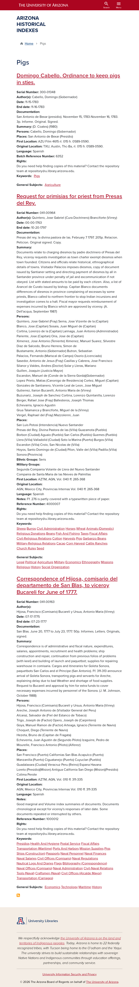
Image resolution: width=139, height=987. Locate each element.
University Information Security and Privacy (69, 974)
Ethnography (91, 562)
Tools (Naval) (25, 873)
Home (29, 44)
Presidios (23, 844)
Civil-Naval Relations (98, 868)
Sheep (21, 529)
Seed (40, 548)
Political (30, 562)
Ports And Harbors (66, 849)
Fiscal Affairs (98, 534)
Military (59, 562)
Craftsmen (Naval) (47, 873)
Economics (73, 562)
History (36, 567)
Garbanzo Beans (94, 538)
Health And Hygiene (44, 844)
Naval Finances (95, 853)
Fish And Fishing (68, 534)
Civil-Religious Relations (34, 538)
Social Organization (56, 567)
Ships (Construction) (31, 853)
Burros (31, 529)
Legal (20, 562)
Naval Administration (68, 868)
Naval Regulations (85, 858)
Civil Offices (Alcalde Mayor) (81, 873)
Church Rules (26, 548)
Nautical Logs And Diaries (35, 863)
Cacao (60, 543)
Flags (58, 863)
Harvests (69, 538)
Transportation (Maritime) (34, 849)
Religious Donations (31, 534)
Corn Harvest (75, 543)
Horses (70, 529)
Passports (53, 853)
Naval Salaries (26, 858)
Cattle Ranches (96, 543)
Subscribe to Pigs (18, 895)
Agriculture (53, 185)
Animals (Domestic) (100, 529)
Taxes (85, 534)
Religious (23, 567)
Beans (50, 534)
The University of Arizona (102, 982)
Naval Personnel (72, 853)
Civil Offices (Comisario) (54, 858)
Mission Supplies (92, 849)
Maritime (85, 887)
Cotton (57, 538)
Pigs (37, 176)
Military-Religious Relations (36, 543)
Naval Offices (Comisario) (34, 868)
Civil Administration (51, 529)
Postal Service (70, 844)
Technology (69, 887)
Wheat (80, 529)
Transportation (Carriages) (35, 878)
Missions (107, 562)
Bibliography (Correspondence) (85, 863)
